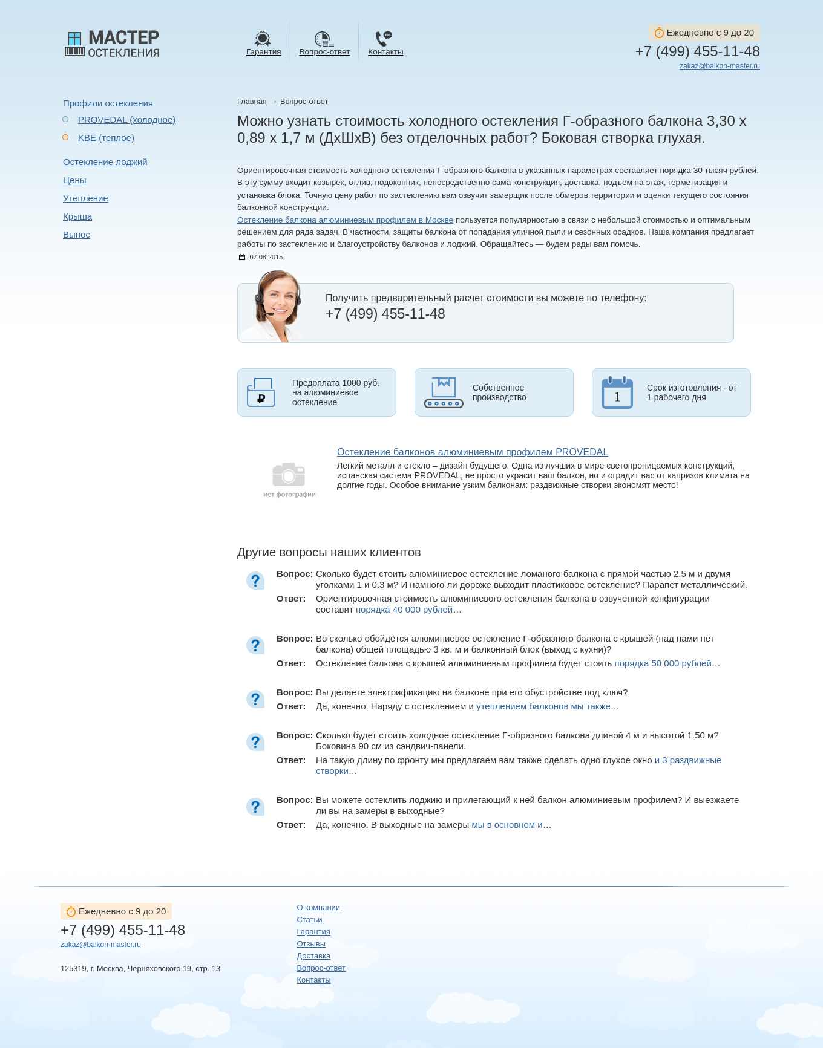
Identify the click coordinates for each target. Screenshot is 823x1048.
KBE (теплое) (106, 137)
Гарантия (313, 931)
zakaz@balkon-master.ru (720, 66)
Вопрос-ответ (304, 101)
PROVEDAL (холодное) (126, 119)
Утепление (85, 198)
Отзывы (311, 943)
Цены (75, 180)
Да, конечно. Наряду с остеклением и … (468, 706)
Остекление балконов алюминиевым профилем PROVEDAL (472, 452)
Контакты (313, 980)
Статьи (309, 919)
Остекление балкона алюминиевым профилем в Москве (345, 219)
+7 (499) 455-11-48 (697, 51)
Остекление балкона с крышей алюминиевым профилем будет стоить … (518, 663)
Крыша (77, 216)
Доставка (313, 955)
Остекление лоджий (105, 162)
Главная (252, 101)
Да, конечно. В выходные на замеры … (434, 824)
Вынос (76, 234)
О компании (318, 907)
